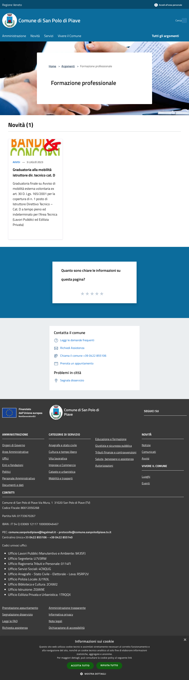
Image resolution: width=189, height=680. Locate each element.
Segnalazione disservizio (17, 614)
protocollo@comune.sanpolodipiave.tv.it (85, 532)
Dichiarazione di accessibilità (67, 627)
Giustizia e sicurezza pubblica (113, 445)
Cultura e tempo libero (63, 452)
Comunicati (149, 452)
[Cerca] (182, 20)
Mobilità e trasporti (61, 478)
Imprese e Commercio (62, 465)
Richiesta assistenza (15, 627)
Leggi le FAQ (10, 621)
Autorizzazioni (104, 465)
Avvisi (16, 162)
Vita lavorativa (58, 458)
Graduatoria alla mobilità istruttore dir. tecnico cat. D (34, 172)
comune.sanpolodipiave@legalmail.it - (33, 532)
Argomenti (68, 66)
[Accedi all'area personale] (168, 5)
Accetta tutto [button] (80, 665)
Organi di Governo (13, 445)
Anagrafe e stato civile (63, 445)
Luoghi (146, 476)
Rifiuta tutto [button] (109, 665)
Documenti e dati (13, 485)
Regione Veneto (12, 5)
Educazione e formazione (110, 439)
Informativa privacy (61, 614)
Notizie (146, 445)
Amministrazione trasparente (67, 608)
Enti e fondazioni (12, 465)
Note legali (55, 621)
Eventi (146, 483)
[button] (94, 674)
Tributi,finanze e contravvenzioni (115, 452)
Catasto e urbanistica (62, 471)
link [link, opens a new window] (130, 657)
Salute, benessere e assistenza (114, 459)
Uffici (5, 458)
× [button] (184, 640)
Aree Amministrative (15, 452)
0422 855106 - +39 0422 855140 (51, 537)
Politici (6, 471)
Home (52, 66)
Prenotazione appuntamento (20, 608)
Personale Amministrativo (18, 478)
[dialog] (94, 658)
